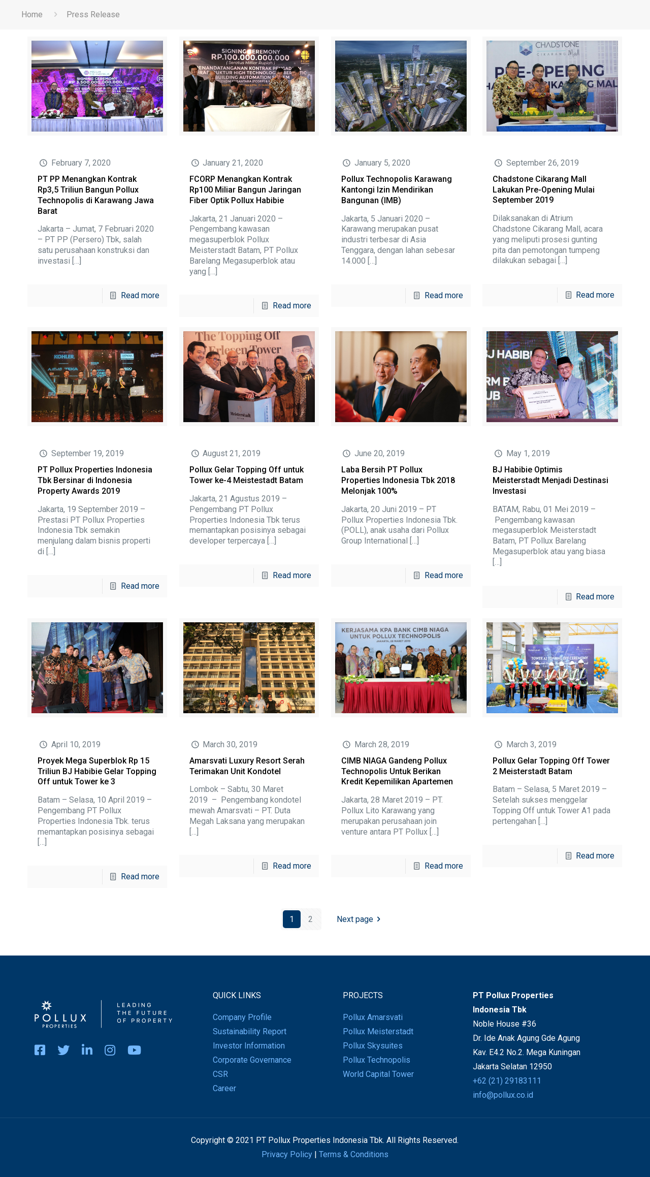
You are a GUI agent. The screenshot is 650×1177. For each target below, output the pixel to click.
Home (32, 14)
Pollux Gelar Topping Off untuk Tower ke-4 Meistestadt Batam (246, 475)
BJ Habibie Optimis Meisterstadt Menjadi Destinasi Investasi (550, 480)
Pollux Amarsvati (373, 1017)
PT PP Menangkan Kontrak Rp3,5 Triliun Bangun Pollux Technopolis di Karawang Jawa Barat (96, 194)
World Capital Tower (378, 1074)
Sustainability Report (249, 1031)
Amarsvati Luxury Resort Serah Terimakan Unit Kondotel (247, 766)
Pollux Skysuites (373, 1046)
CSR (220, 1074)
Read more (140, 295)
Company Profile (242, 1017)
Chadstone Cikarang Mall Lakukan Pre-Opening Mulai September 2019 (544, 189)
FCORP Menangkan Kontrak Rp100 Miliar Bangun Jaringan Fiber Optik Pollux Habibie (245, 189)
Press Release (93, 14)
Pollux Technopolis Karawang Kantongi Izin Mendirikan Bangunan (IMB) (396, 189)
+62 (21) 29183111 (507, 1081)
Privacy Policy (287, 1154)
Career (224, 1088)
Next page (360, 919)
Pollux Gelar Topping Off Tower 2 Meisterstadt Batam (551, 766)
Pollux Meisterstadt (378, 1031)
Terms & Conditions (353, 1154)
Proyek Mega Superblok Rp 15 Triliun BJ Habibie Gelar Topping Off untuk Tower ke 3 (97, 771)
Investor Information (249, 1046)
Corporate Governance (252, 1060)
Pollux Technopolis (376, 1060)
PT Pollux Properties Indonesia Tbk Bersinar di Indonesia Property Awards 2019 (95, 480)
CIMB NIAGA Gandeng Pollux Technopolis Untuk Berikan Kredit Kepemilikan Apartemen (397, 771)
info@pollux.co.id (503, 1095)
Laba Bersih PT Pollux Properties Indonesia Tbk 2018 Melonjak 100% (398, 480)
